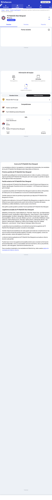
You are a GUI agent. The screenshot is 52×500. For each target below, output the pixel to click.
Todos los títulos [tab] (38, 95)
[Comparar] (11, 20)
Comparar (11, 20)
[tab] (8, 24)
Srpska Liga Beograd (15, 10)
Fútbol (3, 10)
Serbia (7, 10)
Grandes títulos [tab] (13, 95)
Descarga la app (45, 2)
